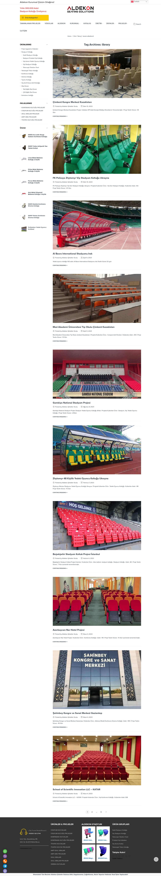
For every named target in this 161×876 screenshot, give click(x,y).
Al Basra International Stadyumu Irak (72, 253)
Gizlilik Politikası (117, 858)
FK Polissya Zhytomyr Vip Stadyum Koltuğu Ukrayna (81, 178)
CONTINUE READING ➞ (60, 116)
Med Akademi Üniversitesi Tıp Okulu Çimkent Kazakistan (83, 327)
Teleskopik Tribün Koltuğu (29, 71)
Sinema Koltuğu (26, 77)
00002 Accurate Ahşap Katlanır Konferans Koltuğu (37, 137)
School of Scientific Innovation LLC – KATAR (76, 789)
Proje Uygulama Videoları (29, 49)
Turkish (135, 1)
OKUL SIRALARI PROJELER (30, 114)
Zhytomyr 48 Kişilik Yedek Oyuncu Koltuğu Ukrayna (80, 478)
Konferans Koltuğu (27, 74)
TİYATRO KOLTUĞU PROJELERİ (31, 120)
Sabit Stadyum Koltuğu (30, 55)
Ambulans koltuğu (27, 95)
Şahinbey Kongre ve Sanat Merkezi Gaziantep (77, 713)
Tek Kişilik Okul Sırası (30, 89)
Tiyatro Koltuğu (26, 80)
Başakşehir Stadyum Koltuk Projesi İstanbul (76, 554)
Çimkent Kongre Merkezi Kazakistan (72, 102)
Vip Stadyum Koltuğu (30, 64)
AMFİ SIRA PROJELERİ (28, 117)
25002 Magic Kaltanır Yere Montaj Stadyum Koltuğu (89, 860)
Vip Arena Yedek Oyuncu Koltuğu (34, 61)
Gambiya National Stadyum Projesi (71, 402)
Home (69, 36)
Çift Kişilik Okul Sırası (30, 92)
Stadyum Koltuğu (27, 52)
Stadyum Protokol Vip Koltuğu (32, 58)
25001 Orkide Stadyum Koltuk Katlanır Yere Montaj (89, 842)
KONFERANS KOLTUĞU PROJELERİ (33, 108)
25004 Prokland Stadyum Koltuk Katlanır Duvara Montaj (103, 860)
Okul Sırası (25, 86)
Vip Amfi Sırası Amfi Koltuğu (30, 83)
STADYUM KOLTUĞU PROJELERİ (32, 111)
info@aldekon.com (26, 848)
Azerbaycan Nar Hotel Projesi (69, 630)
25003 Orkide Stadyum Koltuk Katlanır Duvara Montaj (103, 842)
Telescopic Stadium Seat (31, 67)
